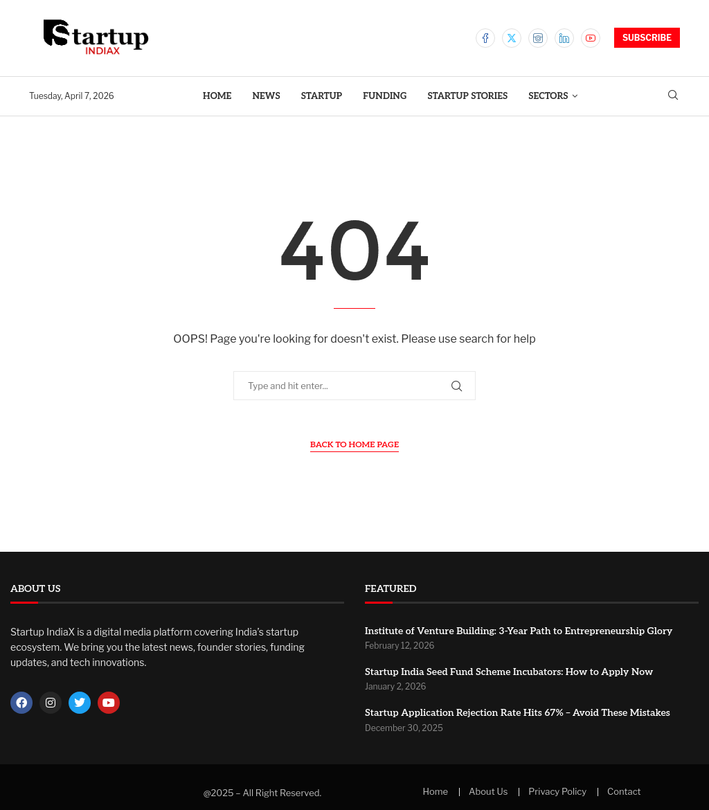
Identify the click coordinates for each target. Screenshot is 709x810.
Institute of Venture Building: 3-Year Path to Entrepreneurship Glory (518, 631)
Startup (321, 96)
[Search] (673, 96)
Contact (623, 791)
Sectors (548, 96)
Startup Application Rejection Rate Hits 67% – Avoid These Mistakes (517, 713)
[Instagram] (538, 38)
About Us (488, 791)
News (266, 96)
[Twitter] (511, 38)
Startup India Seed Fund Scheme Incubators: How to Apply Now (509, 672)
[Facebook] (485, 38)
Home (217, 96)
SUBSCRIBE (647, 38)
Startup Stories (468, 96)
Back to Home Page (354, 445)
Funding (384, 96)
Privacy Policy (557, 791)
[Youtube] (590, 38)
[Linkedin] (564, 38)
